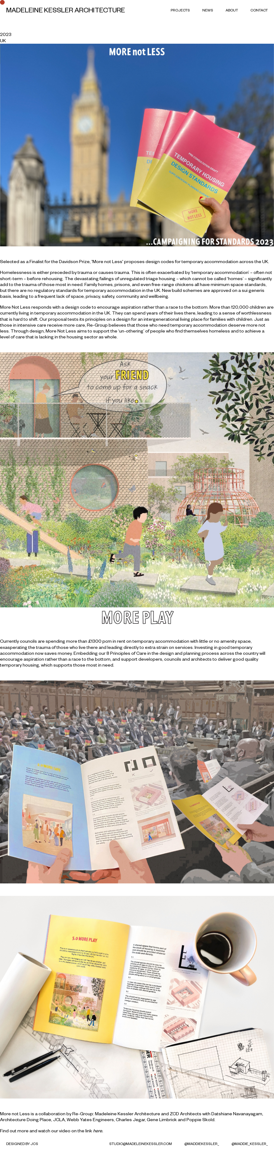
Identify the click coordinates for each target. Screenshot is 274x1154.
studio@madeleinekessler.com (140, 1144)
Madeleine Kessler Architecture (65, 10)
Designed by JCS (22, 1144)
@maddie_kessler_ (249, 1144)
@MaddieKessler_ (201, 1144)
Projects (180, 10)
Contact (259, 10)
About (232, 10)
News (207, 10)
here (97, 1130)
